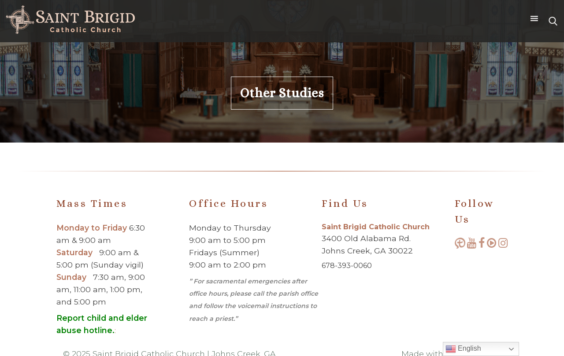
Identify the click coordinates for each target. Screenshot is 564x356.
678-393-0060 (347, 265)
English (463, 349)
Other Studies (282, 93)
